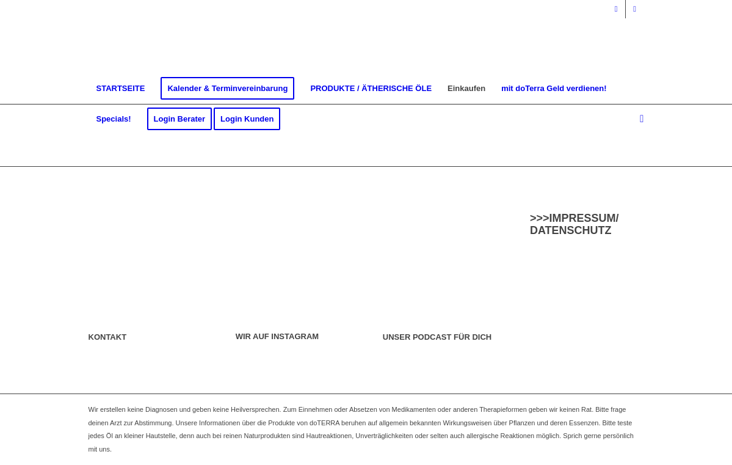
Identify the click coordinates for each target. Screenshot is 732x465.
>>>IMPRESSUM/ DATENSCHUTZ (574, 224)
